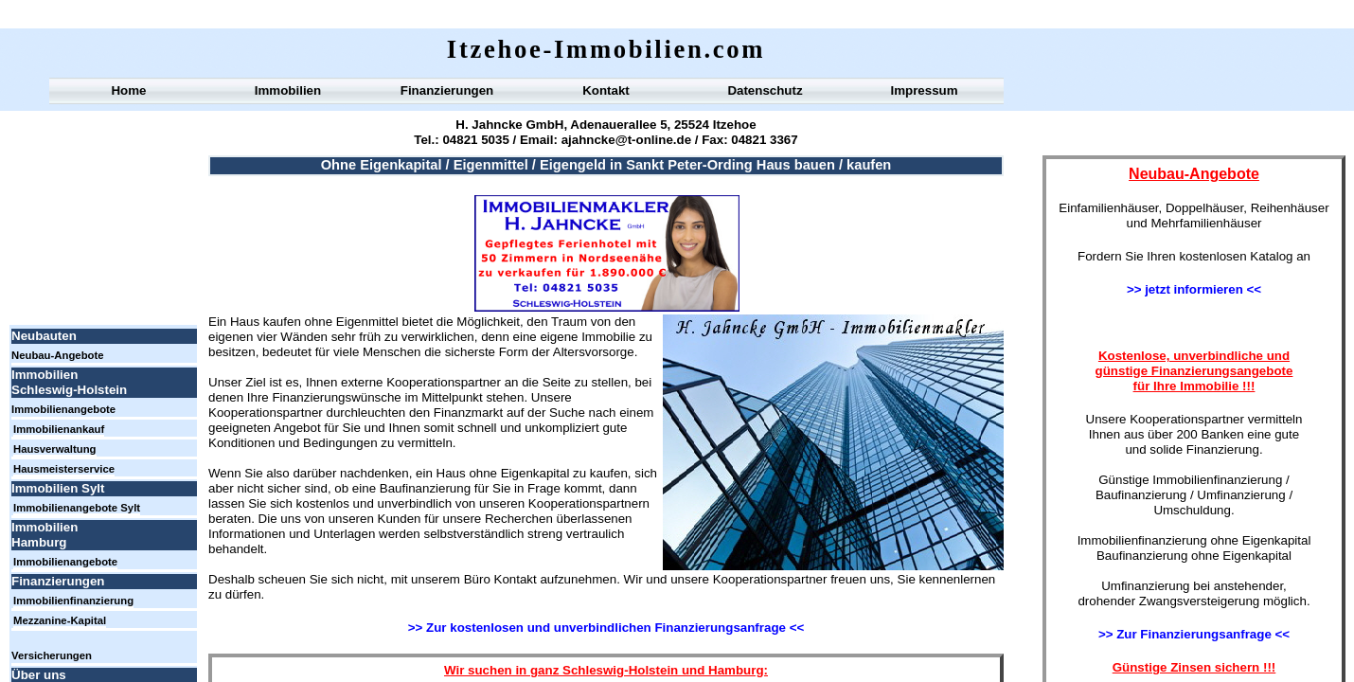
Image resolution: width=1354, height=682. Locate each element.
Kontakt (606, 90)
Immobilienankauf (58, 429)
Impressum (923, 90)
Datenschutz (764, 90)
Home (128, 90)
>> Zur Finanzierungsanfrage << (1194, 634)
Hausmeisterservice (64, 469)
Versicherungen (51, 655)
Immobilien (288, 90)
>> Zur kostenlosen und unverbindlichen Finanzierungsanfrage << (606, 627)
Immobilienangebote (63, 409)
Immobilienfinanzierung (73, 600)
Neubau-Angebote (57, 355)
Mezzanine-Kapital (59, 620)
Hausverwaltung (55, 449)
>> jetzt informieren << (1194, 289)
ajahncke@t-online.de (624, 140)
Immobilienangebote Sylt (76, 507)
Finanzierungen (447, 90)
